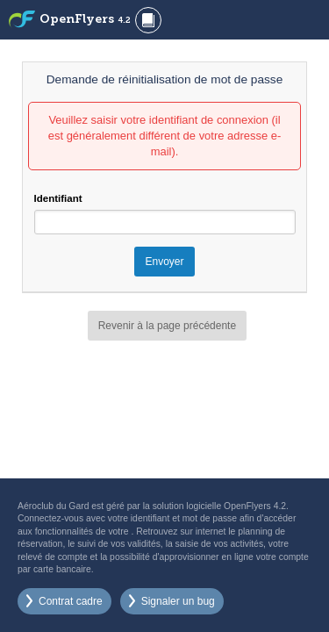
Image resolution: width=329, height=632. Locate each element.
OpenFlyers (85, 19)
